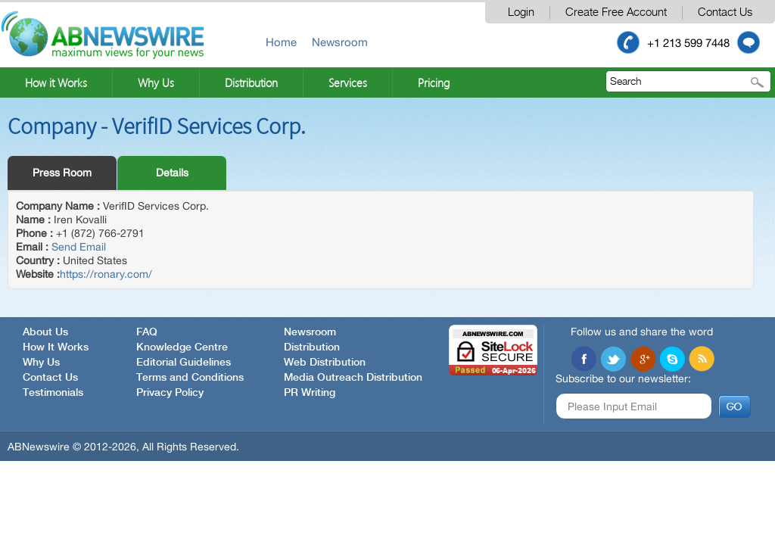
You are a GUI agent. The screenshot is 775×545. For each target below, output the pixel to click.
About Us (45, 332)
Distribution (251, 82)
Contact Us (725, 12)
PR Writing (309, 393)
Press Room (62, 173)
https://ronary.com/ (106, 274)
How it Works (56, 82)
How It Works (56, 347)
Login (521, 12)
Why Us (156, 82)
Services (347, 82)
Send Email (78, 247)
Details (172, 173)
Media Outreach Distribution (353, 377)
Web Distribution (325, 362)
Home (281, 42)
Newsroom (340, 42)
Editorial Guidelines (183, 362)
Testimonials (53, 393)
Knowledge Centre (182, 347)
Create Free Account (616, 12)
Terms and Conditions (190, 377)
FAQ (146, 332)
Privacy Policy (170, 393)
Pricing (434, 82)
